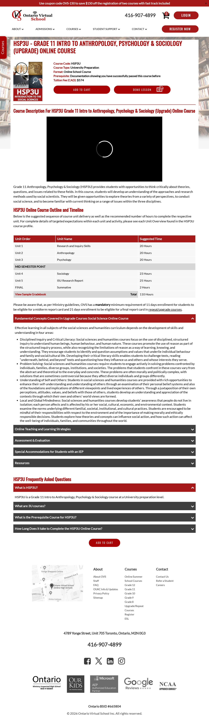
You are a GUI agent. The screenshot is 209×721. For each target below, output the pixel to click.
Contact (138, 29)
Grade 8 (129, 601)
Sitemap (98, 597)
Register (129, 614)
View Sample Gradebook (30, 294)
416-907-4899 (140, 15)
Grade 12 (130, 585)
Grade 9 (129, 597)
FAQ (95, 585)
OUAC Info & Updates (105, 589)
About (16, 29)
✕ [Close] (206, 3)
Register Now (180, 29)
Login (186, 15)
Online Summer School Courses (133, 578)
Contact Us (162, 576)
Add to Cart (82, 90)
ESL (127, 618)
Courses (72, 29)
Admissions (44, 29)
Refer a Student (165, 580)
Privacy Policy (101, 593)
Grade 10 (130, 593)
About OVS (99, 576)
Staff (96, 580)
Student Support (105, 29)
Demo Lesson (142, 90)
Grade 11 (130, 589)
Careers (160, 585)
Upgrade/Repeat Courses (134, 608)
